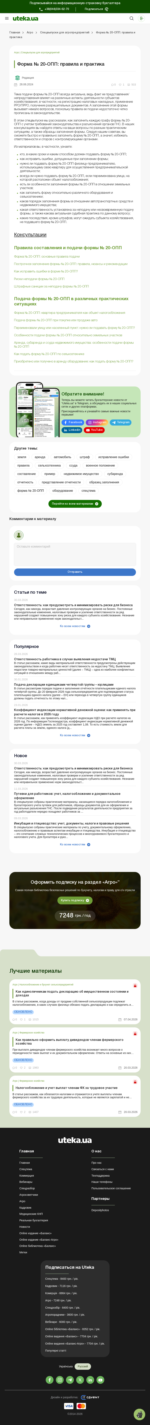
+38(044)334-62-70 (57, 9)
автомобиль (62, 457)
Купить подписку (72, 900)
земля (21, 457)
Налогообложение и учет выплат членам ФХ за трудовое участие (67, 1088)
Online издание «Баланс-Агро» (38, 1239)
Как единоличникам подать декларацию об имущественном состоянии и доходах (72, 993)
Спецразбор (27, 1188)
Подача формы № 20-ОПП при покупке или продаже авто (55, 320)
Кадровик (25, 1207)
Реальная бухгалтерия (33, 1220)
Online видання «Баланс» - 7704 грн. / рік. (71, 1336)
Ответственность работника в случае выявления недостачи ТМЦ (65, 659)
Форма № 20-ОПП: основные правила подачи (47, 256)
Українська (66, 1366)
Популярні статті (55, 1350)
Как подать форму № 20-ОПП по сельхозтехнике (49, 354)
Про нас (96, 1162)
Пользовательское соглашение (111, 1188)
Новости (24, 1226)
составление (26, 474)
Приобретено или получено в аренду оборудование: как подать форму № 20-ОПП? (73, 361)
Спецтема (25, 1169)
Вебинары (25, 1181)
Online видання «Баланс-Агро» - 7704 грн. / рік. (75, 1343)
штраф (85, 457)
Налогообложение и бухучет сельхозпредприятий (46, 984)
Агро (17, 52)
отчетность (25, 482)
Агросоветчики (28, 1194)
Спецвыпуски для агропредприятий (40, 52)
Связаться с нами (102, 1169)
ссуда (73, 465)
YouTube (97, 430)
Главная (24, 1162)
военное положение (100, 465)
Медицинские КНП (31, 1213)
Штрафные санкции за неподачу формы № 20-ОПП (51, 286)
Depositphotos (100, 1210)
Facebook (75, 422)
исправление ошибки (113, 457)
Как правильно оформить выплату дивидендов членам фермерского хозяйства (69, 1042)
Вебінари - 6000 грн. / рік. (61, 1321)
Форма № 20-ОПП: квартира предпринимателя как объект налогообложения (69, 313)
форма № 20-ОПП (30, 490)
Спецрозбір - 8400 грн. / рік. (62, 1307)
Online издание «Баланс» (35, 1233)
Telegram (123, 422)
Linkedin (74, 430)
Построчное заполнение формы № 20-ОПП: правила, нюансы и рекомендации (71, 264)
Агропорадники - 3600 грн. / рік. (65, 1314)
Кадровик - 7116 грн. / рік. (61, 1286)
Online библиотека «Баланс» (37, 1245)
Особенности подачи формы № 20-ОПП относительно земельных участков (68, 335)
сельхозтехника (49, 465)
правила (23, 465)
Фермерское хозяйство (32, 1032)
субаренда (115, 474)
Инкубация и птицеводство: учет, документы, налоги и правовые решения (71, 823)
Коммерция (26, 1175)
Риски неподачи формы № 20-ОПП (39, 279)
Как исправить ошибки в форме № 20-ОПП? (46, 271)
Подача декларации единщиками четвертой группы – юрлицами (63, 685)
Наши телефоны (101, 1181)
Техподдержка (100, 1175)
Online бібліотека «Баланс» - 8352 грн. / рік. (72, 1329)
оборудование (62, 490)
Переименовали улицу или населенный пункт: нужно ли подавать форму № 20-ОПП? (74, 328)
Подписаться (94, 9)
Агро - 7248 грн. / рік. (58, 1300)
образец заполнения (104, 482)
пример (49, 474)
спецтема (89, 490)
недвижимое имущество (81, 474)
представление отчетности (61, 482)
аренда (40, 457)
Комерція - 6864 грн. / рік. (61, 1293)
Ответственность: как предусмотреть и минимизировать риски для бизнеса (73, 605)
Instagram (99, 422)
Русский (83, 1366)
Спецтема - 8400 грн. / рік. (62, 1278)
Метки (23, 1252)
